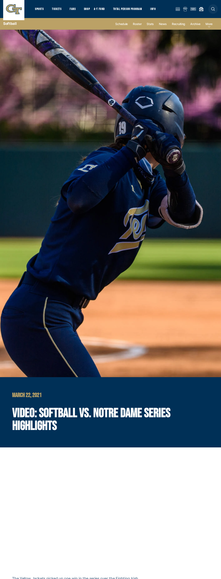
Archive (195, 28)
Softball (10, 27)
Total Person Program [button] (133, 11)
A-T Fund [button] (104, 11)
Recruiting (178, 28)
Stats (150, 28)
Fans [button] (76, 11)
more (209, 28)
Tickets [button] (59, 11)
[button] (213, 11)
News (163, 28)
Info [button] (160, 11)
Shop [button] (91, 11)
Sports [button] (39, 11)
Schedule (121, 28)
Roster (137, 28)
